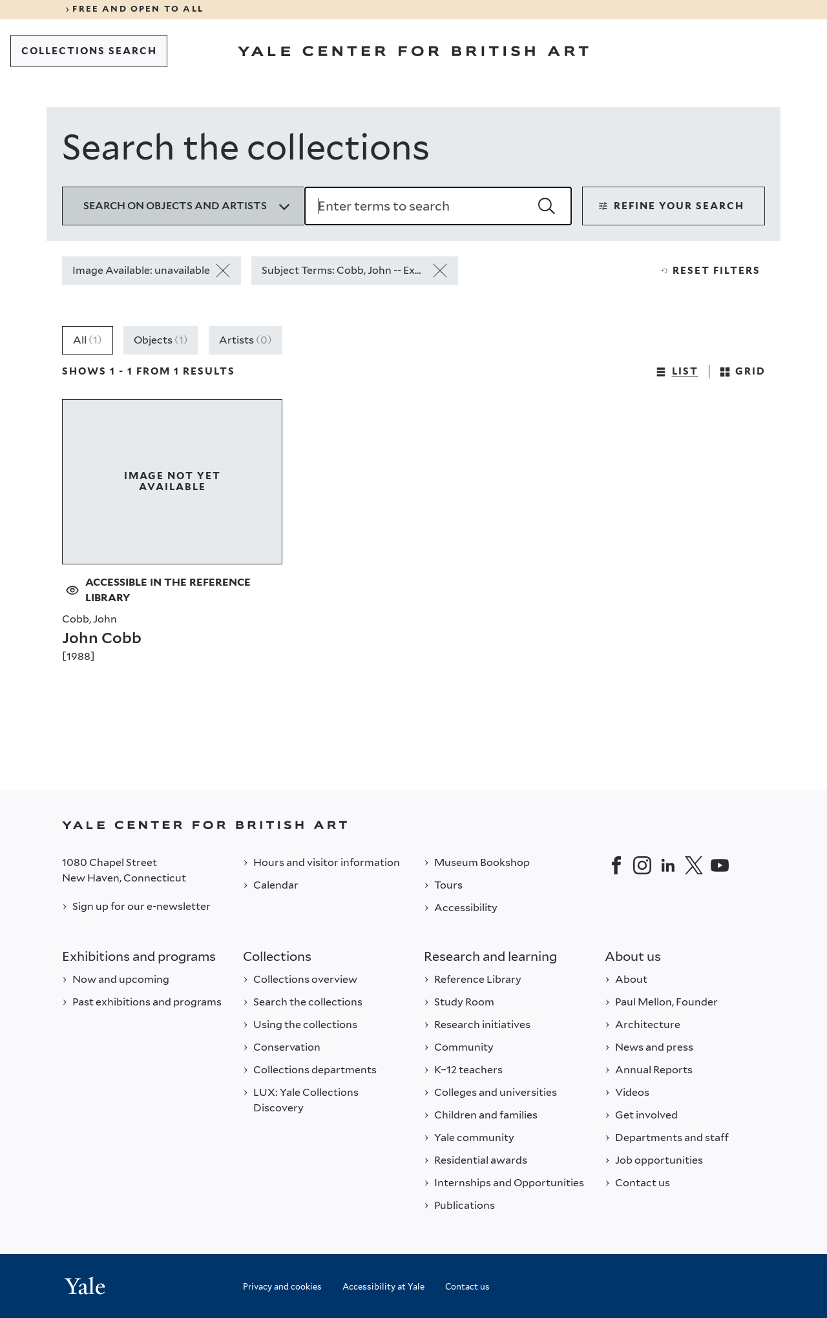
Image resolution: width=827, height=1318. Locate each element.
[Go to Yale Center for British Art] (413, 51)
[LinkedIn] (668, 865)
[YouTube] (719, 865)
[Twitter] (694, 865)
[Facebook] (616, 865)
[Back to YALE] (413, 825)
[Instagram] (642, 865)
